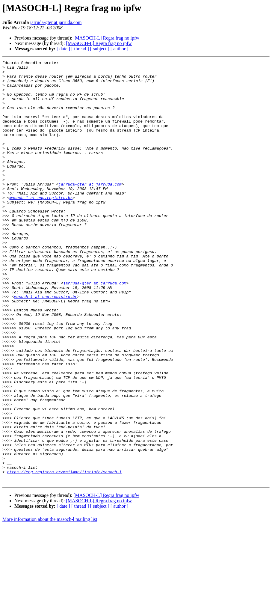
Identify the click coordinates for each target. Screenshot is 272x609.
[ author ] (120, 48)
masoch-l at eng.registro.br (40, 225)
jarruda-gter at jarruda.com (55, 22)
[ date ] (63, 48)
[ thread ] (80, 48)
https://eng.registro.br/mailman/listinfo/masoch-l (64, 554)
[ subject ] (99, 48)
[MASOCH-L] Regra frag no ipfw (106, 37)
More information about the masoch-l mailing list (49, 603)
